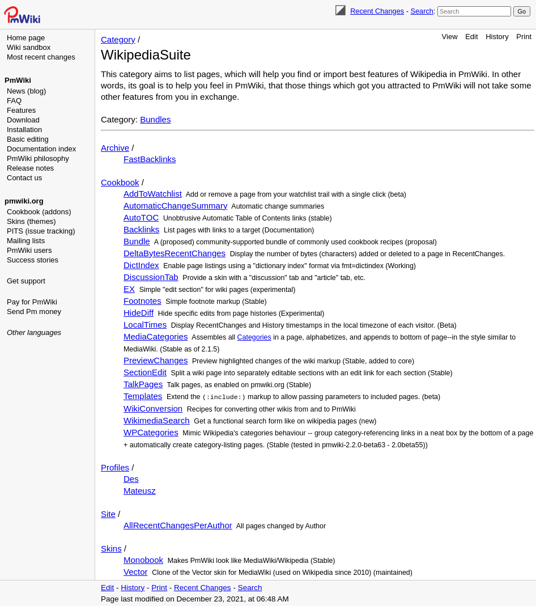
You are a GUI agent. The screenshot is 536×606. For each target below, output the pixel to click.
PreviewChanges (156, 360)
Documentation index (41, 149)
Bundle (137, 241)
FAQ (14, 100)
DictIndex (141, 265)
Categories (254, 337)
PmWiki (18, 80)
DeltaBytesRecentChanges (175, 253)
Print (523, 36)
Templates (143, 396)
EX (129, 289)
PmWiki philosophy (38, 158)
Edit (471, 36)
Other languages (34, 332)
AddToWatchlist (153, 193)
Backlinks (141, 229)
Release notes (30, 168)
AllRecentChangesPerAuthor (178, 524)
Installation (24, 129)
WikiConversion (153, 408)
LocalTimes (145, 324)
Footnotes (142, 301)
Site (108, 513)
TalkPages (143, 384)
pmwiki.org (24, 201)
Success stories (32, 260)
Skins (111, 548)
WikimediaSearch (157, 420)
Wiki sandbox (28, 47)
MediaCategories (156, 336)
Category (118, 39)
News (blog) (26, 91)
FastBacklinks (150, 159)
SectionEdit (145, 372)
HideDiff (139, 312)
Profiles (115, 467)
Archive (115, 147)
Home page (26, 37)
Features (21, 110)
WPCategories (151, 432)
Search (421, 11)
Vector (136, 571)
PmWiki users (29, 250)
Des (131, 478)
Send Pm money (34, 311)
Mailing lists (26, 240)
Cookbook (120, 182)
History (497, 36)
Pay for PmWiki (32, 302)
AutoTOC (141, 217)
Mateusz (140, 490)
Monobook (143, 559)
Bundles (155, 119)
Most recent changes (41, 57)
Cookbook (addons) (39, 211)
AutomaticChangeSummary (175, 205)
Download (23, 120)
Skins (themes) (31, 221)
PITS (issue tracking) (41, 231)
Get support (26, 281)
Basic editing (28, 139)
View (450, 36)
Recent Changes (377, 11)
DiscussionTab (151, 277)
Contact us (24, 177)
